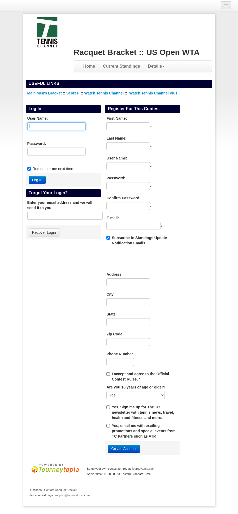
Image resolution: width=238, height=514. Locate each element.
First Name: (116, 118)
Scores (73, 93)
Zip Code (114, 334)
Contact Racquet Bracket (60, 489)
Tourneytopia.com (142, 468)
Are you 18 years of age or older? (135, 387)
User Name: (37, 118)
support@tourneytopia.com (72, 495)
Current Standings (121, 66)
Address (113, 274)
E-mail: (112, 218)
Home (89, 66)
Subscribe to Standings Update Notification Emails (136, 240)
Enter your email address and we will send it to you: (59, 205)
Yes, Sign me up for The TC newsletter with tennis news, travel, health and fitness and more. (143, 412)
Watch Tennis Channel (104, 93)
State (110, 314)
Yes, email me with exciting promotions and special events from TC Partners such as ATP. (143, 431)
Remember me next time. (53, 169)
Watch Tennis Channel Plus (153, 93)
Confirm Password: (123, 198)
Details (156, 66)
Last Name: (116, 138)
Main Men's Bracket (44, 93)
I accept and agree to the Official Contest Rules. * (140, 376)
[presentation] (146, 258)
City (109, 294)
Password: (36, 143)
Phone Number (119, 354)
